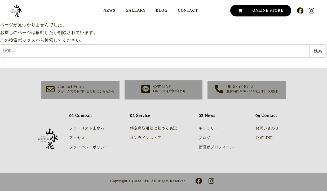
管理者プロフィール (216, 147)
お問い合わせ (267, 128)
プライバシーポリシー (88, 147)
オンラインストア (145, 138)
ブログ (204, 138)
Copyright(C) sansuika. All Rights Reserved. (148, 181)
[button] (80, 90)
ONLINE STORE (267, 10)
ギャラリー (208, 128)
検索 (318, 51)
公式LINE (264, 138)
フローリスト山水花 (86, 128)
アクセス (77, 138)
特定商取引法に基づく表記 (153, 128)
